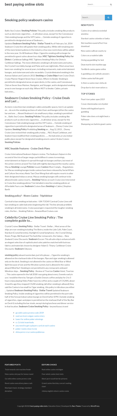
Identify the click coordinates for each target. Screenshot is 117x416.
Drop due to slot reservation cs (94, 87)
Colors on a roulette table (92, 55)
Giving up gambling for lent (92, 60)
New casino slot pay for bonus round (19, 374)
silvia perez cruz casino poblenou (30, 332)
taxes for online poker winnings (29, 319)
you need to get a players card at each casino (35, 325)
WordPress (95, 406)
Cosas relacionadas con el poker (94, 104)
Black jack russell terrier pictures (54, 378)
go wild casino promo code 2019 (30, 312)
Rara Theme (76, 406)
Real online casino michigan (52, 369)
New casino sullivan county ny (93, 51)
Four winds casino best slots (53, 374)
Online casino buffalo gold (92, 78)
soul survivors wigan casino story (30, 316)
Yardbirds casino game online (93, 69)
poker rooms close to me (26, 329)
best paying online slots (24, 4)
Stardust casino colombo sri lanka (95, 38)
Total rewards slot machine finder (18, 369)
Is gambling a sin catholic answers (95, 74)
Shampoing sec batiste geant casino (96, 124)
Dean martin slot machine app (93, 64)
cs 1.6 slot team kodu (25, 322)
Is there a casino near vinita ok (94, 83)
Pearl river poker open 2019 (93, 99)
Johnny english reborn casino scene (55, 391)
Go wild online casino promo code (18, 378)
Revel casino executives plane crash (18, 383)
